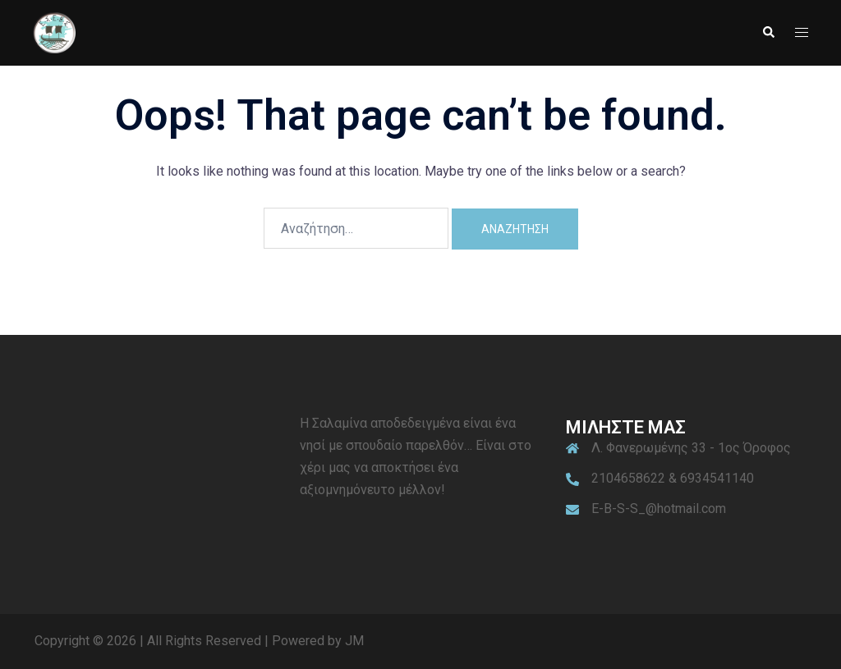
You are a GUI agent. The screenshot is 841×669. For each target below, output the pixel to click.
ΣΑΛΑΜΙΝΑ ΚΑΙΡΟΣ (154, 474)
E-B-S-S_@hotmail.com (658, 508)
